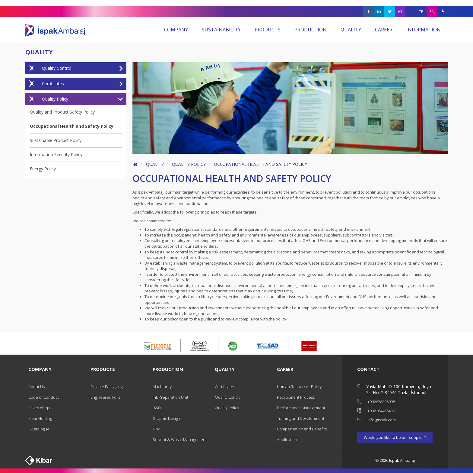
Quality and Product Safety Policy (62, 112)
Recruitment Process (296, 397)
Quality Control (74, 68)
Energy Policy (43, 169)
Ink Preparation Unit (170, 397)
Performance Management (301, 407)
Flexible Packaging (106, 386)
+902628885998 (381, 401)
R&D (157, 407)
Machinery (162, 386)
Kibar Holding (40, 418)
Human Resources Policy (299, 386)
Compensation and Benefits (302, 429)
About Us (36, 386)
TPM (156, 429)
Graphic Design (166, 418)
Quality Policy (74, 99)
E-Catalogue (38, 429)
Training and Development (300, 418)
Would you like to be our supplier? (395, 437)
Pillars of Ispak (40, 407)
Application (287, 439)
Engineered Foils (105, 397)
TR (421, 11)
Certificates (74, 84)
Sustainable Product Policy (55, 140)
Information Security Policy (56, 154)
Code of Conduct (43, 397)
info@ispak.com (381, 420)
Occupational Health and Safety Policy (71, 126)
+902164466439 (381, 410)
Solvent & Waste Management (180, 439)
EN (432, 11)
